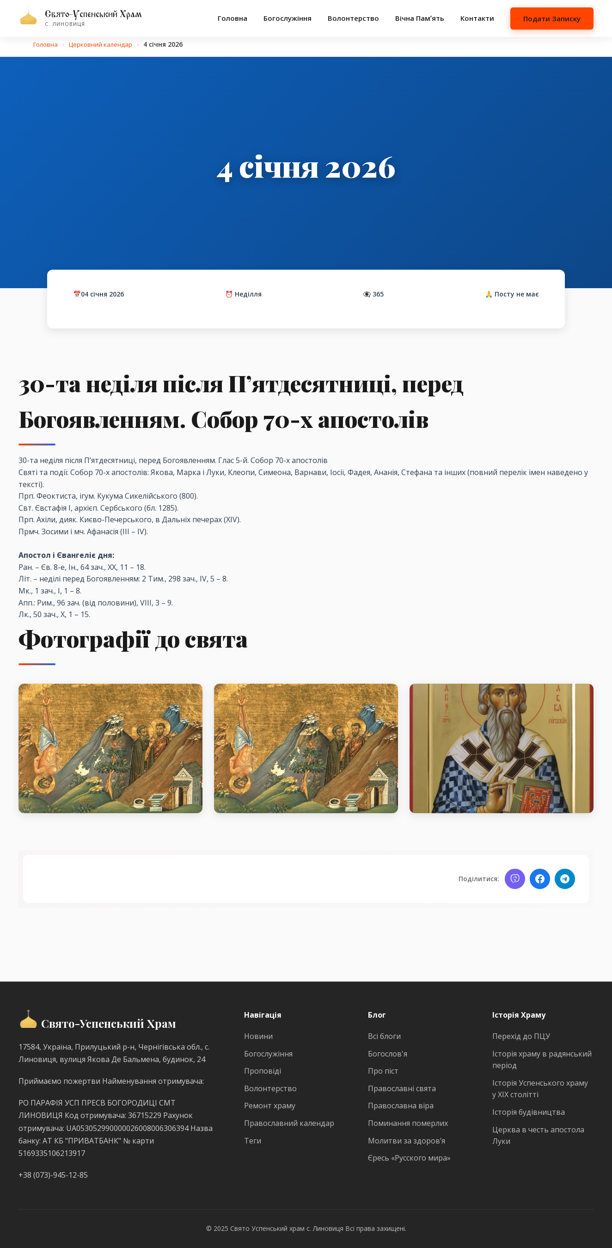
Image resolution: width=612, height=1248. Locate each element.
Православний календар (289, 1123)
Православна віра (401, 1105)
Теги (252, 1141)
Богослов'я (387, 1054)
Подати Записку (552, 18)
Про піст (383, 1071)
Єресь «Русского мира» (409, 1158)
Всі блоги (384, 1036)
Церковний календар (104, 44)
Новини (258, 1036)
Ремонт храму (269, 1105)
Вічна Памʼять (419, 18)
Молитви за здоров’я (406, 1141)
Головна (232, 18)
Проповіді (262, 1071)
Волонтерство (353, 18)
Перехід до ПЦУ (521, 1036)
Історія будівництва (528, 1112)
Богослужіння (287, 18)
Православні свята (402, 1088)
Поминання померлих (408, 1123)
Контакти (477, 18)
